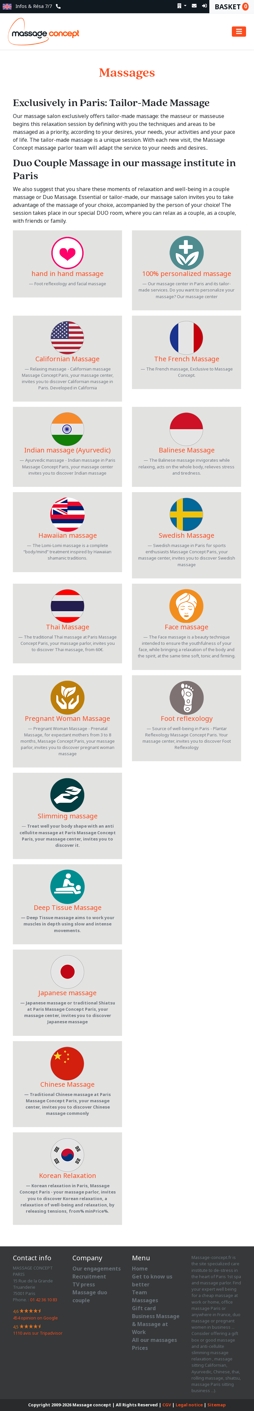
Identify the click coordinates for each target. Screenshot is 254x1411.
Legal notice (189, 1405)
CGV (166, 1405)
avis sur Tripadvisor (38, 1333)
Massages (145, 1300)
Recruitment (89, 1276)
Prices (140, 1348)
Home (140, 1269)
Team (139, 1292)
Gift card (144, 1308)
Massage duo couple (89, 1296)
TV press (83, 1284)
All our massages (154, 1340)
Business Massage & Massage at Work (156, 1324)
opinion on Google (35, 1318)
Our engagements (96, 1269)
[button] (7, 6)
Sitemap (216, 1405)
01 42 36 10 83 (43, 1300)
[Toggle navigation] (239, 31)
